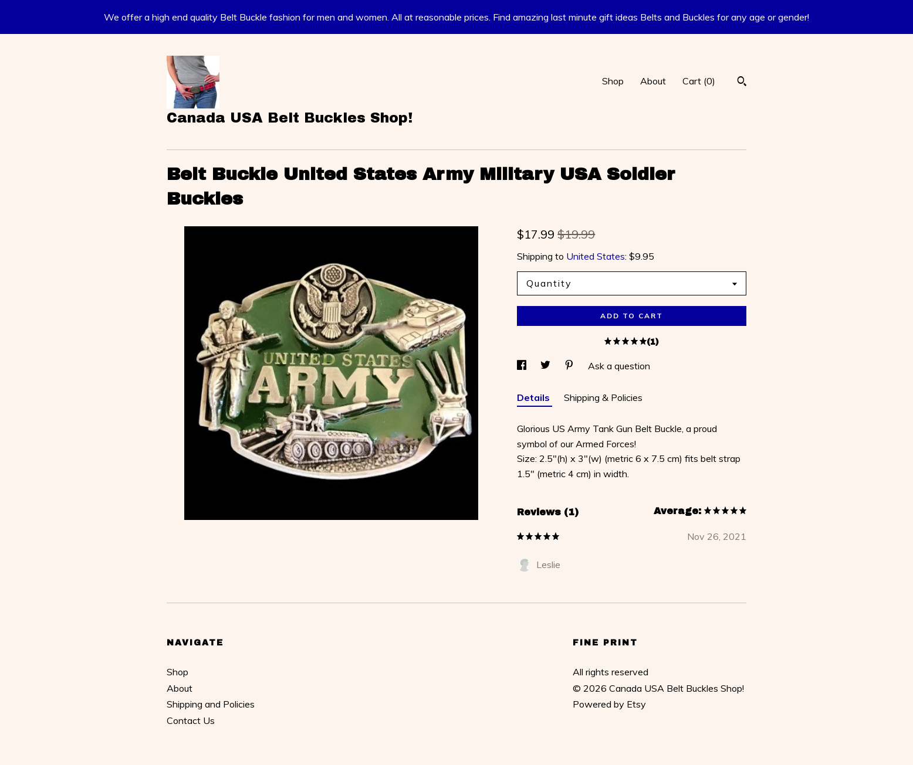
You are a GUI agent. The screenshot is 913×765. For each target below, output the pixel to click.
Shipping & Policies (603, 397)
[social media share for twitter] (546, 366)
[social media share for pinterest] (570, 366)
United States (595, 256)
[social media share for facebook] (523, 366)
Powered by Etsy (609, 704)
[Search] (742, 82)
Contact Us (191, 720)
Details (534, 397)
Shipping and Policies (211, 704)
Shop (613, 81)
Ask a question (619, 366)
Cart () (698, 81)
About (653, 81)
